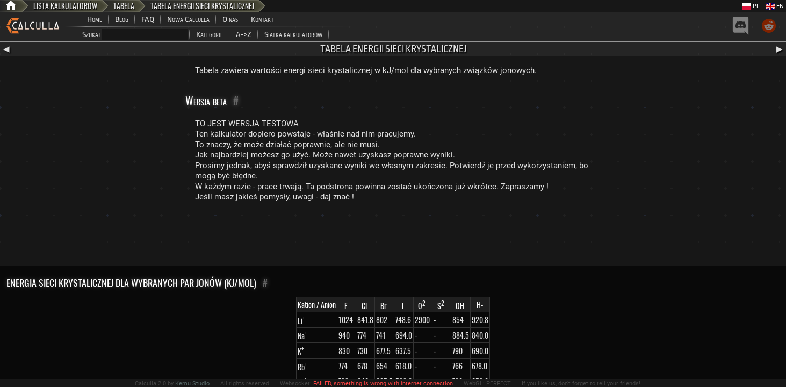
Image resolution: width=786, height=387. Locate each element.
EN (775, 6)
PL (751, 6)
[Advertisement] (393, 236)
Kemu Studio (192, 383)
